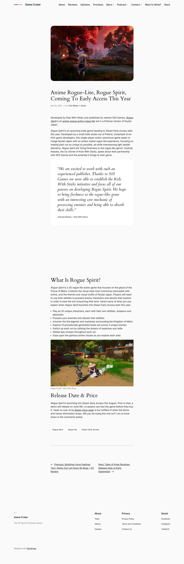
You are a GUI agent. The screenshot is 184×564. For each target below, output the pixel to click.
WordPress (31, 548)
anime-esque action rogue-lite (79, 121)
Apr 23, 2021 (56, 105)
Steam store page (84, 410)
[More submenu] (113, 4)
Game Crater (33, 4)
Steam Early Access (90, 429)
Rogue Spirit (58, 429)
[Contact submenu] (141, 4)
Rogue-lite (72, 429)
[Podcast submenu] (127, 4)
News (83, 105)
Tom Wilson (73, 105)
